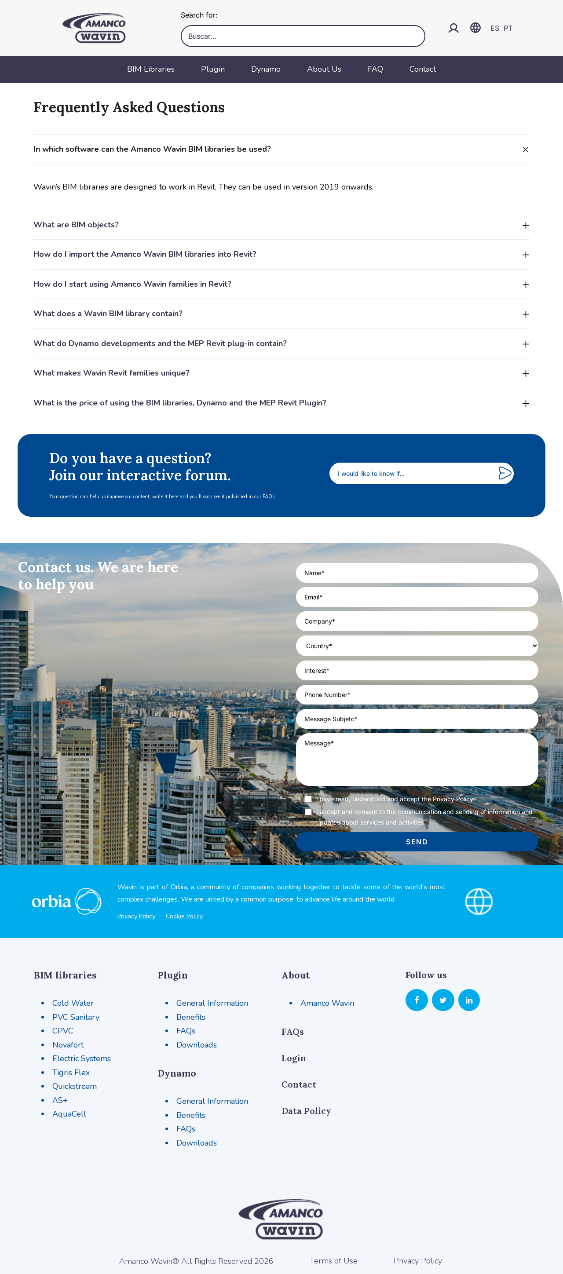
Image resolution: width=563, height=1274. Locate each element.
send (417, 841)
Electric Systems (81, 1058)
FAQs (185, 1031)
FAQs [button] (293, 1031)
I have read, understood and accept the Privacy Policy (394, 799)
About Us (324, 69)
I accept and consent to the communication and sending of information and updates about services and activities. (424, 817)
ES (494, 28)
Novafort (68, 1045)
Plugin (213, 69)
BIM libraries (65, 975)
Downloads (196, 1045)
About (296, 975)
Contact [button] (299, 1084)
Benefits (190, 1017)
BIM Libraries (151, 69)
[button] (417, 1001)
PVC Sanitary (75, 1017)
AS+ (60, 1100)
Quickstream (74, 1086)
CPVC (62, 1031)
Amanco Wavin (327, 1003)
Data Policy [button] (306, 1110)
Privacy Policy (136, 916)
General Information (212, 1003)
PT (508, 28)
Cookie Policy (184, 916)
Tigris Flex (71, 1072)
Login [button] (294, 1057)
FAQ (375, 69)
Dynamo (266, 69)
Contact (422, 69)
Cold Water (73, 1003)
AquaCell (69, 1114)
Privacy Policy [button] (418, 1261)
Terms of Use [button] (334, 1261)
